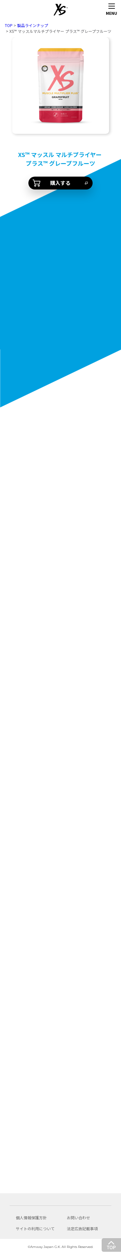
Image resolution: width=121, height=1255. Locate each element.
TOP (9, 25)
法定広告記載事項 (82, 1228)
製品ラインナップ (32, 25)
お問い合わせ (78, 1217)
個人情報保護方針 (31, 1217)
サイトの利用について (35, 1228)
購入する (60, 183)
